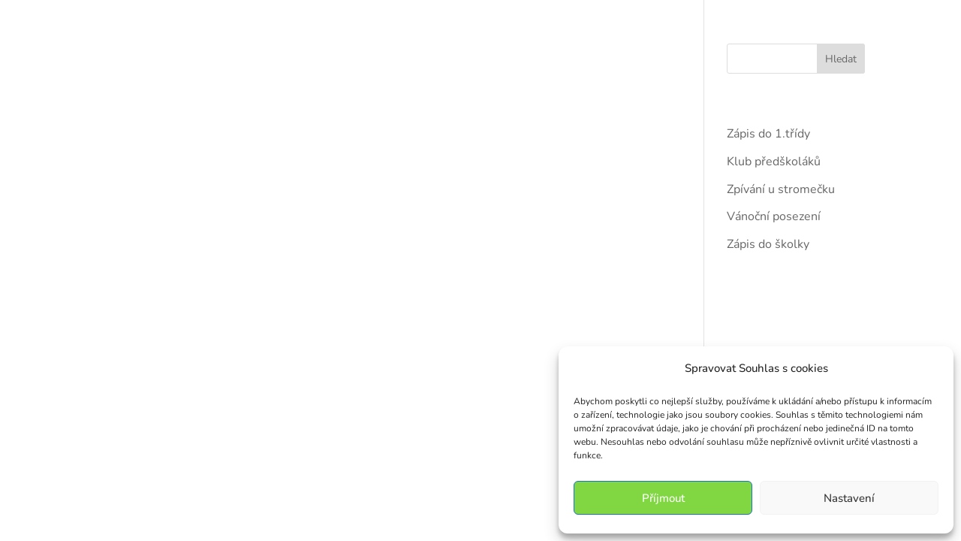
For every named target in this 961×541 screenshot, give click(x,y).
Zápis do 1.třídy (768, 133)
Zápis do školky (768, 244)
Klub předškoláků (774, 161)
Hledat (841, 59)
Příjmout (663, 498)
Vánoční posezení (774, 216)
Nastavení (849, 498)
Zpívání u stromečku (781, 189)
